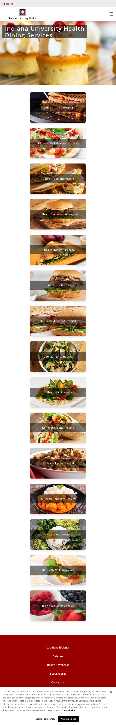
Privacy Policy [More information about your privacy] (68, 710)
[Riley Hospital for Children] (58, 605)
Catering (58, 656)
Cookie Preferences (45, 718)
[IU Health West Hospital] (58, 534)
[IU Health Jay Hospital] (58, 285)
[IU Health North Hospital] (58, 356)
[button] (111, 14)
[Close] (110, 691)
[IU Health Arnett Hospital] (58, 107)
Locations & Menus (58, 647)
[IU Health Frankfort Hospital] (58, 250)
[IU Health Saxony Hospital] (58, 428)
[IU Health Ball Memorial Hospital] (58, 143)
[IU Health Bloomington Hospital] (58, 214)
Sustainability (58, 674)
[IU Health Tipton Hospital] (58, 463)
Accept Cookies (68, 718)
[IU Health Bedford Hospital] (58, 179)
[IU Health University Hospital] (58, 499)
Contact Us (58, 682)
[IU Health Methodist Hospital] (58, 321)
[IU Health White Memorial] (58, 570)
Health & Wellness (58, 665)
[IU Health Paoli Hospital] (58, 392)
